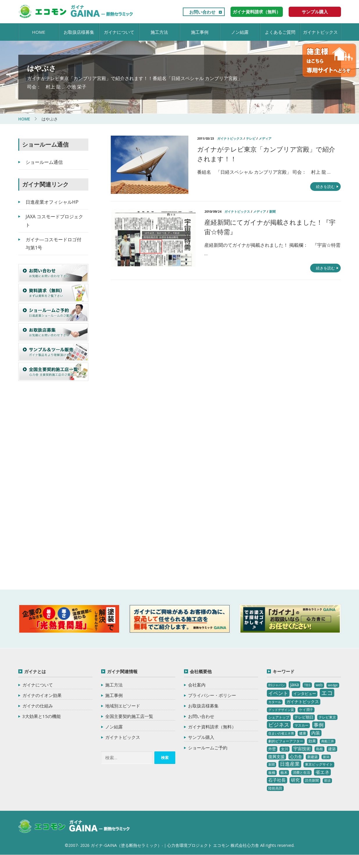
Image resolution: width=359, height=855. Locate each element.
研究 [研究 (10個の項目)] (295, 780)
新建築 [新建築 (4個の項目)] (312, 756)
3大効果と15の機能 (41, 716)
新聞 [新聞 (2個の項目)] (271, 764)
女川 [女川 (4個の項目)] (284, 748)
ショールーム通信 (44, 162)
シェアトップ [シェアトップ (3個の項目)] (278, 717)
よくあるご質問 (280, 32)
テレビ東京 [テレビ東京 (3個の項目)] (327, 717)
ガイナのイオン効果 (42, 695)
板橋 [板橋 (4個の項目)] (271, 772)
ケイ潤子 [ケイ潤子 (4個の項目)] (306, 709)
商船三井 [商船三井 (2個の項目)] (327, 741)
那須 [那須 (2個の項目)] (327, 780)
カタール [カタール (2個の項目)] (274, 702)
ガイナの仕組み (37, 706)
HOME (38, 32)
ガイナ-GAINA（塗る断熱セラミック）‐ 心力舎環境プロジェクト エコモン (75, 826)
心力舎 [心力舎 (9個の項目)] (296, 756)
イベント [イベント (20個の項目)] (278, 693)
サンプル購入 (315, 12)
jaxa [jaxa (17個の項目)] (294, 684)
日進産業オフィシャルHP (52, 202)
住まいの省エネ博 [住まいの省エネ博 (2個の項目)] (281, 733)
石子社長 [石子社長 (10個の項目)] (277, 780)
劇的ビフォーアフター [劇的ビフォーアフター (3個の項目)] (285, 741)
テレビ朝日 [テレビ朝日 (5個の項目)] (303, 717)
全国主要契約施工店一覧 (129, 716)
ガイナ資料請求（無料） (257, 12)
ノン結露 (240, 32)
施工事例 (199, 32)
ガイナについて (119, 32)
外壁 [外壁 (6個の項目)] (272, 748)
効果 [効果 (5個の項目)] (312, 741)
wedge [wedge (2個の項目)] (333, 685)
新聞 (272, 211)
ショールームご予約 (207, 748)
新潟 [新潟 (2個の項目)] (326, 757)
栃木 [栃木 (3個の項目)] (284, 772)
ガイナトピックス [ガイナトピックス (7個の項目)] (302, 701)
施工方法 (159, 32)
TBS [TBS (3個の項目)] (307, 685)
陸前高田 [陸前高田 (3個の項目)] (275, 788)
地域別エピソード (122, 706)
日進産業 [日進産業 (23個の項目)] (290, 763)
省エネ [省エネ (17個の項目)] (322, 772)
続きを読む (325, 186)
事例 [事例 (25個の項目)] (319, 724)
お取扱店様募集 (79, 32)
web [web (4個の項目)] (319, 684)
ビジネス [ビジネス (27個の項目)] (278, 724)
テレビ (251, 138)
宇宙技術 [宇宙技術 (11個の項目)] (302, 748)
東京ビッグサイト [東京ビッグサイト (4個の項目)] (319, 764)
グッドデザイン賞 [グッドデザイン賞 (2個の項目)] (281, 709)
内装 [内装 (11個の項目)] (315, 733)
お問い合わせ (202, 12)
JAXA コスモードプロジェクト (54, 220)
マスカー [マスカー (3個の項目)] (301, 725)
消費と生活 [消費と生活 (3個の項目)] (301, 772)
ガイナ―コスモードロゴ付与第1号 (53, 243)
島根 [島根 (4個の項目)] (319, 748)
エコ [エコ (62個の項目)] (327, 693)
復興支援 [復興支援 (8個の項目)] (276, 756)
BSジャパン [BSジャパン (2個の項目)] (276, 685)
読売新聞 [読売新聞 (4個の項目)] (312, 780)
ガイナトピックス (320, 32)
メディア (265, 138)
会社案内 (197, 685)
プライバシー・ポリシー (212, 695)
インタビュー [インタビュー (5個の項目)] (304, 693)
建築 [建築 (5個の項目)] (332, 748)
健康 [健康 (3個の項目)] (302, 733)
